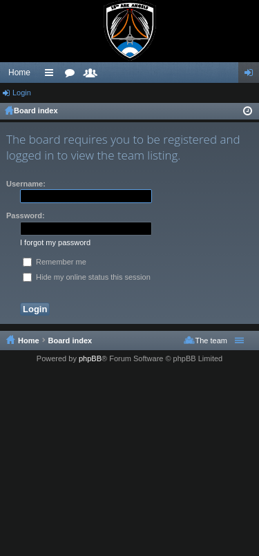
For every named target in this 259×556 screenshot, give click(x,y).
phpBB (90, 358)
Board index (36, 110)
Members (93, 75)
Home (19, 72)
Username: (26, 184)
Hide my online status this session (87, 277)
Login (21, 92)
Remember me (54, 262)
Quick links (51, 75)
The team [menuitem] (211, 340)
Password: (25, 215)
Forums (72, 75)
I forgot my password (55, 242)
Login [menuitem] (251, 75)
